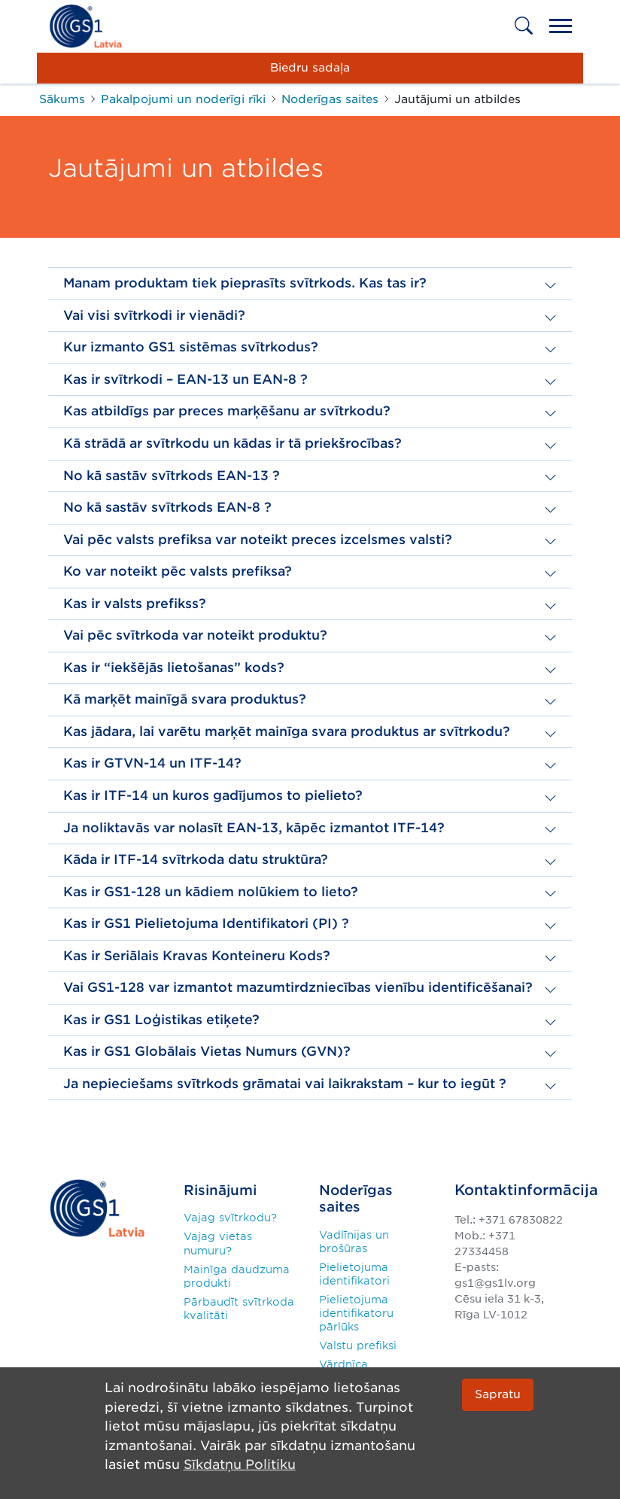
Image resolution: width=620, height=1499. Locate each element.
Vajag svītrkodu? (230, 1218)
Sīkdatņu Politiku (240, 1465)
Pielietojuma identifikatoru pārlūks (356, 1313)
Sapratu (498, 1394)
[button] (310, 283)
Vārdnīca (343, 1364)
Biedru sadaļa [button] (310, 67)
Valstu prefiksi (358, 1345)
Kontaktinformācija (526, 1190)
